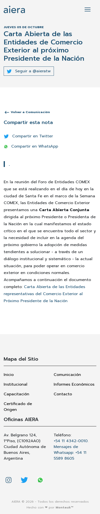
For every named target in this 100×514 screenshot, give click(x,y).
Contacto (63, 394)
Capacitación (16, 394)
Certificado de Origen (18, 407)
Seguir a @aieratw (29, 71)
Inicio (9, 375)
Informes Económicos (74, 384)
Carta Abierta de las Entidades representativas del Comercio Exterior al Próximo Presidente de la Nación (44, 294)
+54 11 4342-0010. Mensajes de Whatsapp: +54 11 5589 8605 (71, 449)
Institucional (15, 384)
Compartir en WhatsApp (31, 146)
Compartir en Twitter (28, 136)
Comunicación (67, 375)
